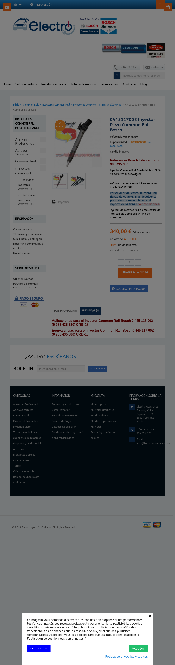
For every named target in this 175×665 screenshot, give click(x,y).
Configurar (38, 648)
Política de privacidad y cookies (126, 656)
